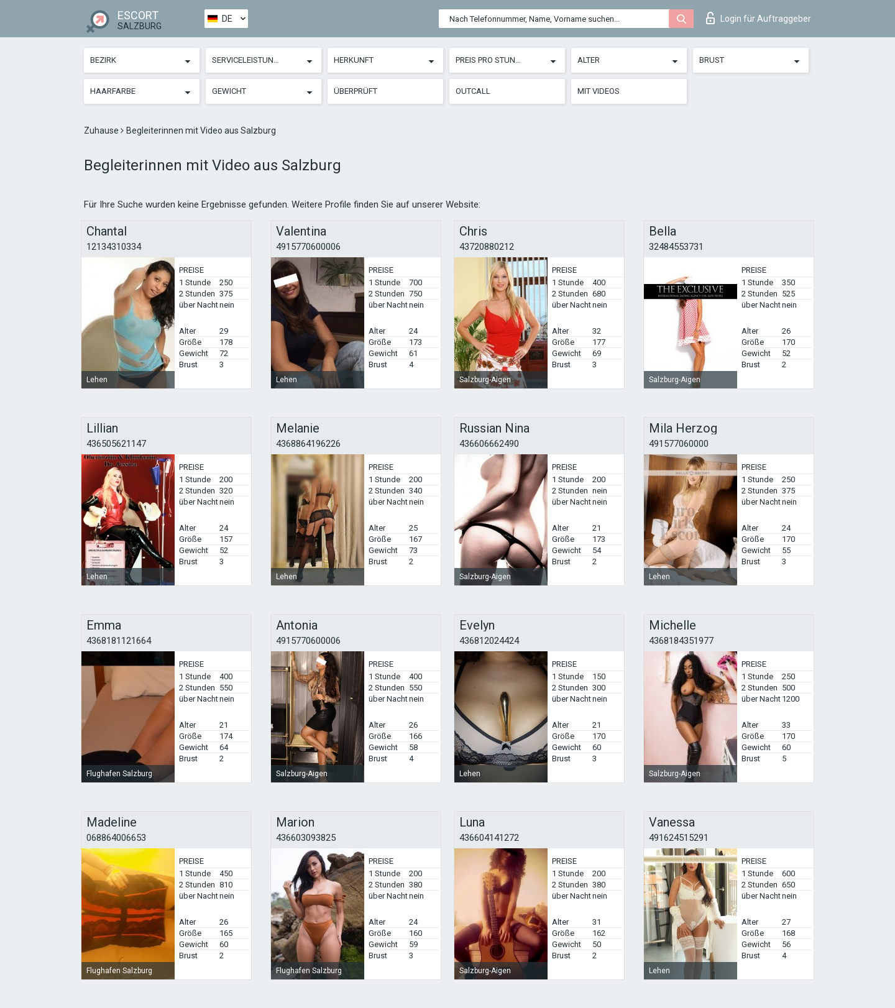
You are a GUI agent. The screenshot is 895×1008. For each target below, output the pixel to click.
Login (758, 18)
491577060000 (679, 443)
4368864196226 (308, 443)
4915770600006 (308, 246)
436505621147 (116, 443)
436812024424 (489, 640)
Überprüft (355, 91)
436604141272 (489, 837)
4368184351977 (681, 640)
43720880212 (486, 246)
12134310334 (113, 246)
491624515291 (679, 837)
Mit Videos (598, 91)
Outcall (473, 91)
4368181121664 (118, 640)
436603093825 (306, 837)
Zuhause (102, 130)
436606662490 (489, 443)
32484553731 (676, 246)
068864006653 (116, 837)
